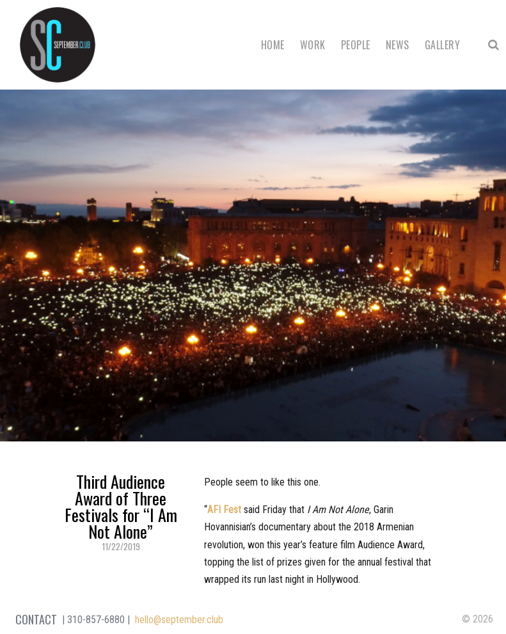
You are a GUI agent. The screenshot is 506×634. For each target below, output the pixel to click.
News (397, 44)
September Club (57, 44)
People (355, 44)
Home (273, 44)
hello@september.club (179, 620)
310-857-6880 (96, 620)
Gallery (442, 44)
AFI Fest (224, 509)
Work (313, 44)
